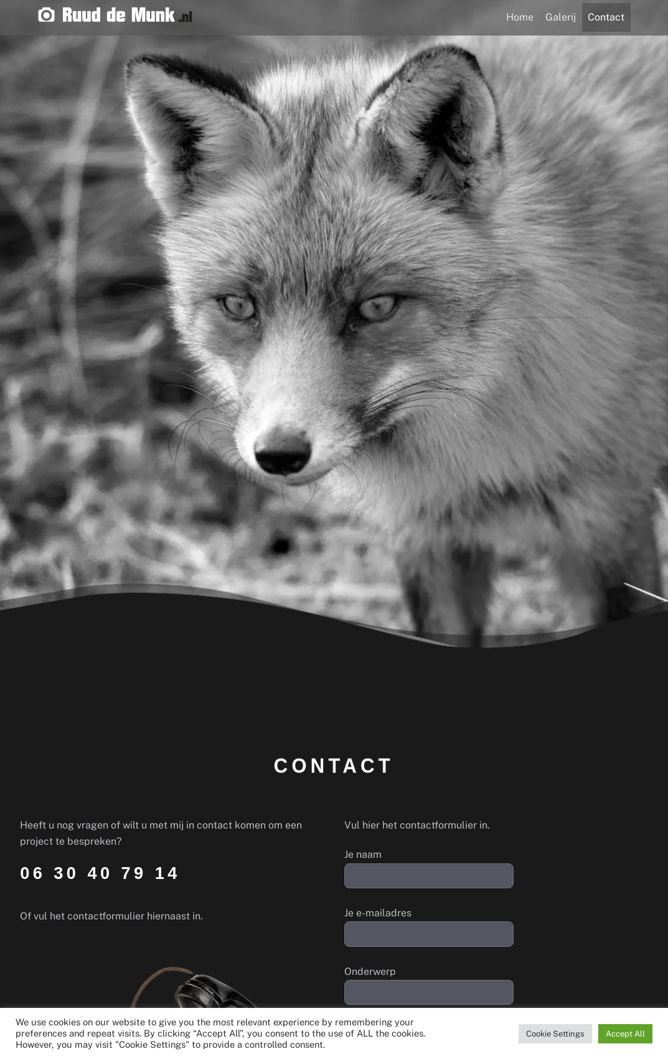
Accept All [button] (625, 1033)
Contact (606, 17)
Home (520, 17)
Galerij (560, 17)
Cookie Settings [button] (555, 1033)
